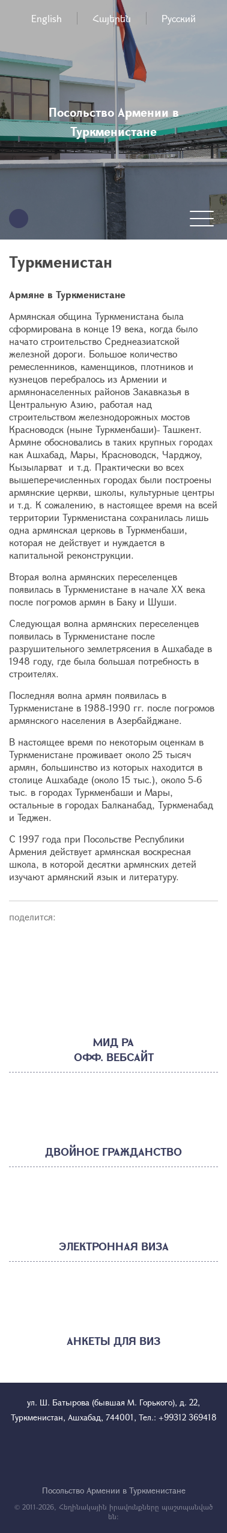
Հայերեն (111, 18)
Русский (179, 18)
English (46, 18)
